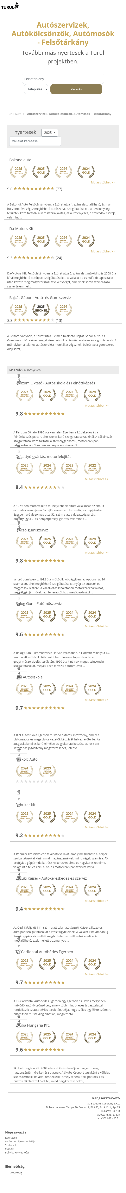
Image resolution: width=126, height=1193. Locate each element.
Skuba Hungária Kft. (32, 1025)
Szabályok (11, 1145)
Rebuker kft (25, 804)
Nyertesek (11, 1137)
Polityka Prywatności (17, 1152)
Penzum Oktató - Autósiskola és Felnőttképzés (55, 383)
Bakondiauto (20, 159)
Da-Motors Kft (21, 228)
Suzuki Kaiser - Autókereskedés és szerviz (51, 878)
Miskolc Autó (26, 759)
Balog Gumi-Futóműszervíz (38, 603)
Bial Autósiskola (29, 677)
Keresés (76, 89)
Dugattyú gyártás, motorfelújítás (43, 456)
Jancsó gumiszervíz (31, 530)
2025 (48, 132)
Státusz (9, 1149)
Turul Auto (14, 114)
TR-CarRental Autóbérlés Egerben (44, 951)
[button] (61, 182)
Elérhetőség (15, 1173)
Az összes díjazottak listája (20, 1141)
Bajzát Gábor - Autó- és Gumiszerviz (40, 297)
